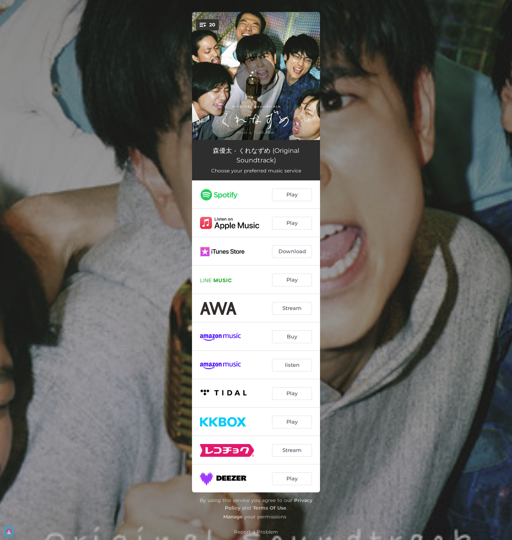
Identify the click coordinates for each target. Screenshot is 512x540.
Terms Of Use (269, 508)
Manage (233, 517)
